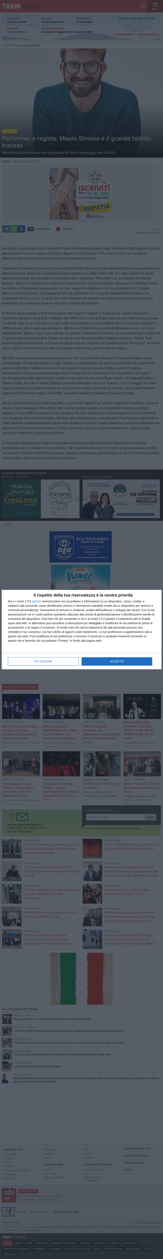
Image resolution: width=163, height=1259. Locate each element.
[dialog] (82, 629)
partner (36, 601)
